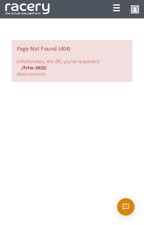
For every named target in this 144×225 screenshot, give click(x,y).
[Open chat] (126, 207)
